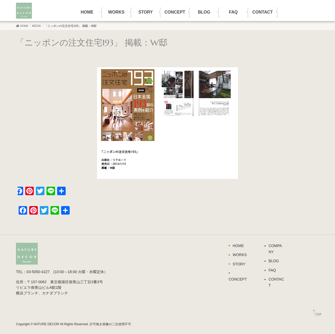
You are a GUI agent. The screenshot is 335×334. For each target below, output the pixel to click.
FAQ (272, 270)
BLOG (274, 261)
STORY (239, 264)
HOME (238, 246)
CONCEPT (238, 279)
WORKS (240, 255)
